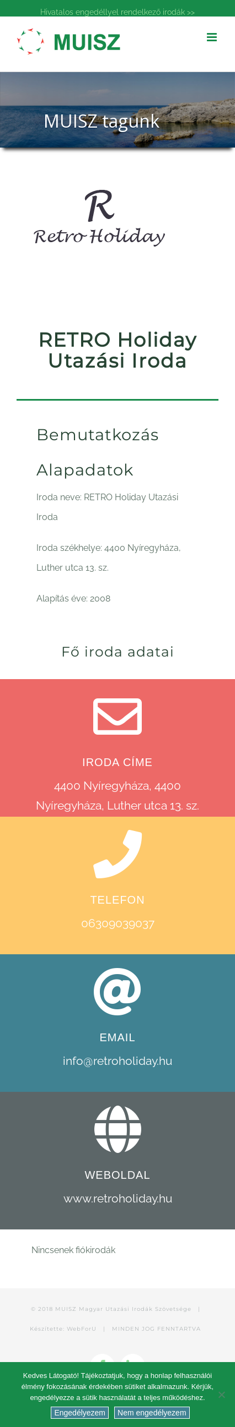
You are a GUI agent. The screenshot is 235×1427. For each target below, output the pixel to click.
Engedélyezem (79, 1412)
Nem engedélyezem (152, 1412)
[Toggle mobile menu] (212, 37)
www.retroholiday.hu (117, 1198)
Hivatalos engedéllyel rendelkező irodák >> (117, 12)
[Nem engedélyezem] (221, 1394)
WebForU (82, 1328)
